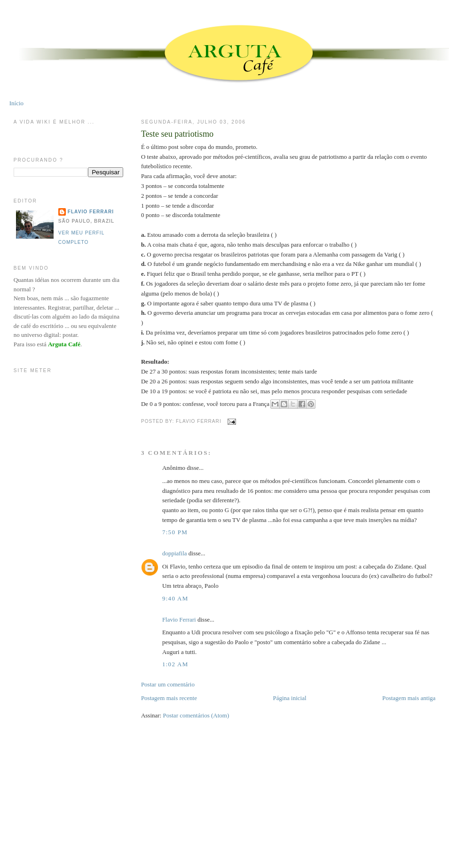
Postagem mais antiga (408, 697)
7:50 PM (175, 532)
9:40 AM (175, 598)
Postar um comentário (168, 684)
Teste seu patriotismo (177, 134)
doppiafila (174, 553)
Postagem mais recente (169, 697)
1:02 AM (175, 664)
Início (16, 103)
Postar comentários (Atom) (196, 715)
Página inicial (289, 697)
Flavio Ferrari (179, 619)
